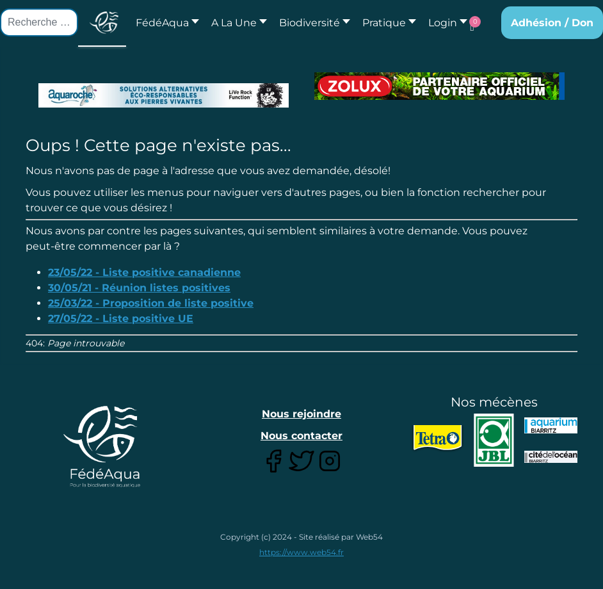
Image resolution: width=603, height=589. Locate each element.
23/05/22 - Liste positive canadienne (144, 272)
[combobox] (39, 22)
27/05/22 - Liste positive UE (120, 318)
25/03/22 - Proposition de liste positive (150, 303)
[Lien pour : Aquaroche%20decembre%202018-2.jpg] (163, 95)
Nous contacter (301, 436)
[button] (235, 22)
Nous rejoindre (301, 414)
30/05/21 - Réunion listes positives (139, 288)
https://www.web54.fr (301, 552)
